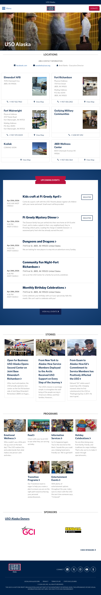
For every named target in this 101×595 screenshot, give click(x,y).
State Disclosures (70, 581)
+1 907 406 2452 (65, 102)
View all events (50, 311)
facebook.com (20, 65)
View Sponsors (88, 550)
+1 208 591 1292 (75, 135)
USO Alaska (50, 2)
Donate (94, 8)
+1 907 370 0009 (15, 135)
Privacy (45, 581)
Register (87, 197)
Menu (6, 8)
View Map (39, 102)
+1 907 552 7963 (14, 102)
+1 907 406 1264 (65, 160)
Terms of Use (56, 581)
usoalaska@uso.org (41, 65)
